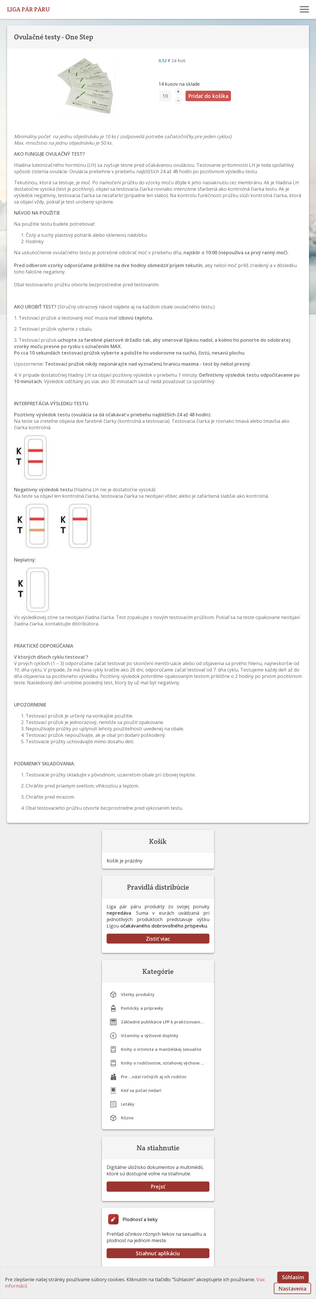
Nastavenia (292, 1288)
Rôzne (127, 1118)
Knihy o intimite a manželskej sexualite (161, 1049)
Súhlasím (293, 1277)
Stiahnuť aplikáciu (158, 1253)
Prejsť (158, 1186)
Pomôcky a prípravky (142, 1008)
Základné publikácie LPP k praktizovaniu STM (165, 1022)
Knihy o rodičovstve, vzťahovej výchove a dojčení (165, 1063)
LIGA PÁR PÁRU (28, 9)
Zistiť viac (158, 938)
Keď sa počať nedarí (141, 1090)
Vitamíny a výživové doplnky (150, 1035)
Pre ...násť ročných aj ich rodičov (153, 1076)
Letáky (128, 1104)
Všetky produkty (138, 994)
